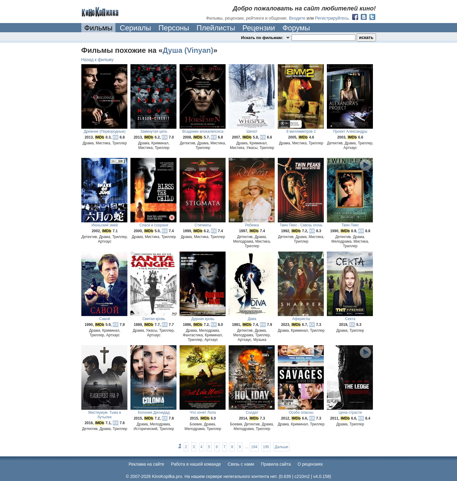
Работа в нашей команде (196, 464)
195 (266, 447)
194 (254, 447)
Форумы (296, 28)
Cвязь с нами (241, 464)
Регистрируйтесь (332, 18)
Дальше (281, 447)
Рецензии (258, 28)
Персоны (173, 28)
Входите (297, 18)
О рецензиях (310, 464)
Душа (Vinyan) (188, 50)
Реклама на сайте (146, 464)
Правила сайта (276, 464)
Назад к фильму (97, 59)
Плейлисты (215, 28)
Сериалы (135, 28)
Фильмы (98, 28)
